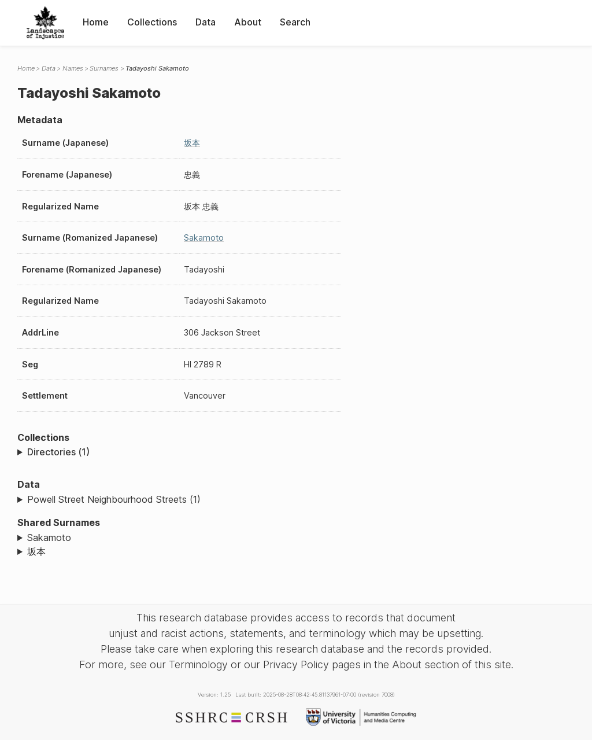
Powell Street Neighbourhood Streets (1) (114, 499)
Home (96, 22)
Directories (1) (58, 452)
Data (205, 22)
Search (295, 22)
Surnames (104, 68)
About (247, 22)
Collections (152, 22)
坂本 (192, 143)
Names (72, 68)
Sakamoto (204, 237)
